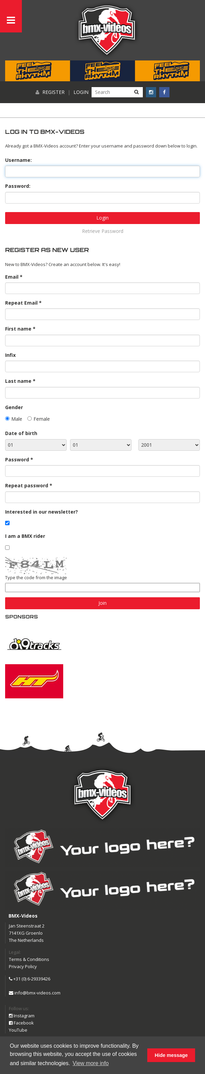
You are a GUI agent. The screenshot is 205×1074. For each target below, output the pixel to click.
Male (16, 419)
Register (53, 92)
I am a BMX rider (25, 536)
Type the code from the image (36, 577)
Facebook (21, 1023)
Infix (10, 355)
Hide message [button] (171, 1055)
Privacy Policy (23, 966)
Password (17, 459)
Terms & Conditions (29, 959)
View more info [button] (91, 1063)
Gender (14, 407)
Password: (17, 186)
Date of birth (21, 433)
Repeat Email (21, 302)
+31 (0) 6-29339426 (29, 979)
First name (18, 328)
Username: (18, 160)
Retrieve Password (102, 231)
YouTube (18, 1030)
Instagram (22, 1016)
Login (80, 92)
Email (11, 277)
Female (41, 419)
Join (102, 603)
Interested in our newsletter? (41, 511)
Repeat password (26, 485)
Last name (18, 381)
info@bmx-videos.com (34, 993)
